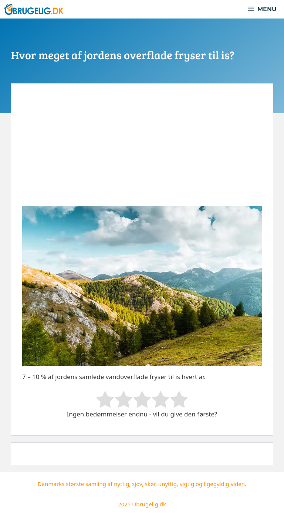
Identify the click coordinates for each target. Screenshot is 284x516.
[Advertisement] (142, 150)
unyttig (167, 483)
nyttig (121, 483)
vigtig (187, 483)
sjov (137, 483)
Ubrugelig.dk (149, 504)
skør (150, 483)
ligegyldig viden (224, 483)
